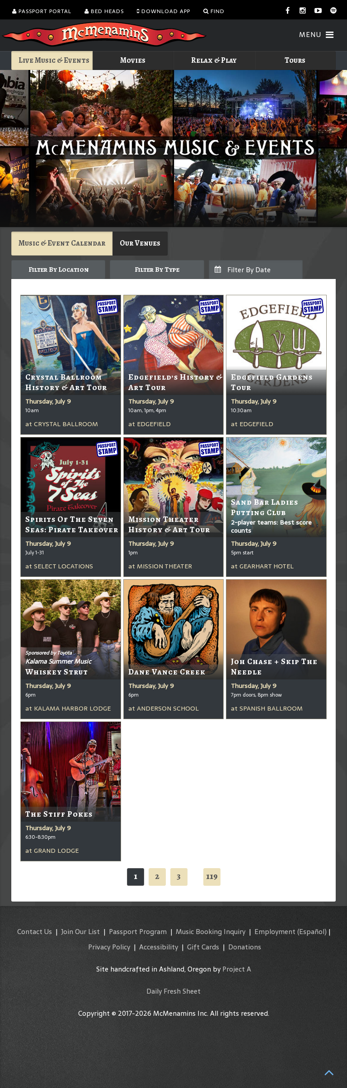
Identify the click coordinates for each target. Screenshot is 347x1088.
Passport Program (138, 931)
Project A (236, 969)
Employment (274, 931)
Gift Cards (203, 947)
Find (214, 11)
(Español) (312, 931)
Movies (132, 60)
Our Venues (140, 243)
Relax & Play (214, 60)
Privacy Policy (109, 947)
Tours (295, 60)
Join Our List (80, 931)
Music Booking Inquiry (210, 931)
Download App (163, 11)
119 (212, 876)
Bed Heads (104, 11)
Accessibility (158, 947)
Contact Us (34, 931)
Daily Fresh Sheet (173, 991)
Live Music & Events (54, 60)
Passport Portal (41, 11)
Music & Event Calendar (62, 243)
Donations (244, 947)
